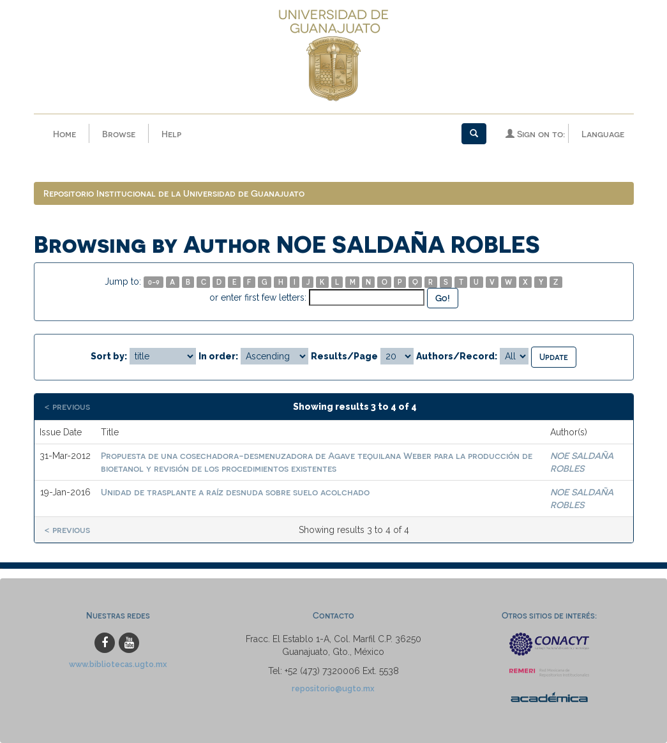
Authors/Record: (456, 356)
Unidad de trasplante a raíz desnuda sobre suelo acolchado (235, 491)
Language (602, 133)
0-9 (154, 282)
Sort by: (109, 356)
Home (64, 133)
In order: (218, 356)
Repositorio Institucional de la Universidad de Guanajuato (173, 193)
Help (171, 133)
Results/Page (344, 356)
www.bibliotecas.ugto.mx (118, 664)
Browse (118, 133)
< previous (67, 406)
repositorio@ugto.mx (333, 688)
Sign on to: (535, 133)
